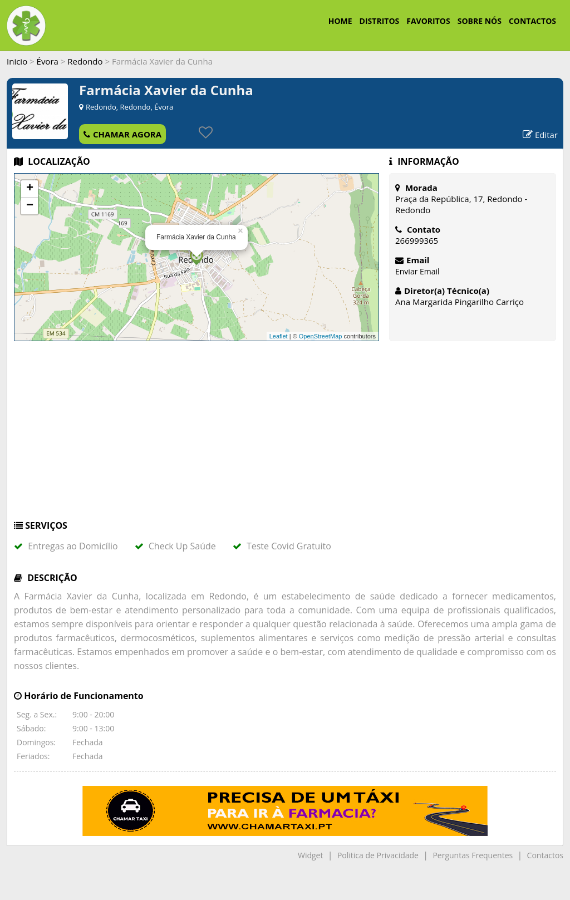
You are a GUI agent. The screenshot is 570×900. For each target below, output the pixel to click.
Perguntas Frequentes (473, 855)
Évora (47, 61)
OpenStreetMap (320, 336)
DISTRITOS (380, 21)
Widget (310, 855)
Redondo (84, 61)
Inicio (17, 61)
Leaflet (278, 336)
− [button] (29, 206)
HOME (340, 21)
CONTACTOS (532, 21)
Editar (540, 134)
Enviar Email (417, 271)
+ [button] (29, 188)
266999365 (416, 240)
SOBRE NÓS (480, 21)
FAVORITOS (428, 21)
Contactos (545, 855)
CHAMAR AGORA (122, 134)
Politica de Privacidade (378, 855)
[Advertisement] (285, 436)
